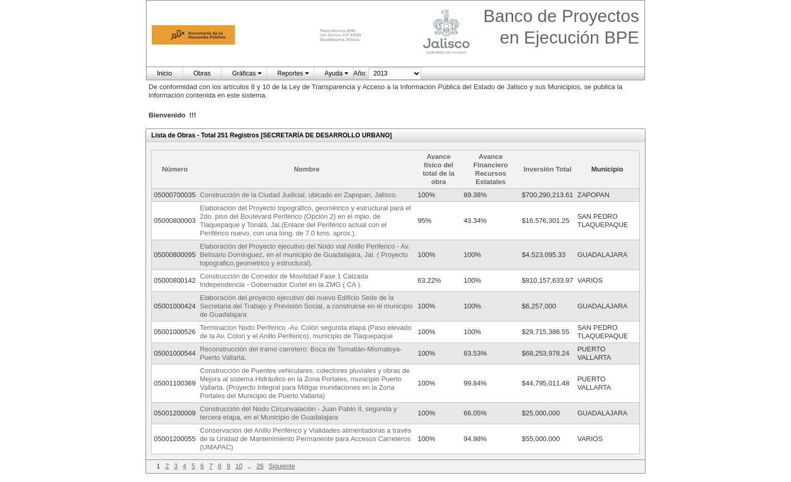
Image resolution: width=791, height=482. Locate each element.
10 (238, 466)
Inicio (164, 73)
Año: (360, 73)
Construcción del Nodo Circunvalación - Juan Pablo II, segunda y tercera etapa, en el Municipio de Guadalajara (298, 413)
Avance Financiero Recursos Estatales (490, 169)
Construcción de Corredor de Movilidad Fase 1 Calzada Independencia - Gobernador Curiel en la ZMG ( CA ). (284, 280)
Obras (202, 73)
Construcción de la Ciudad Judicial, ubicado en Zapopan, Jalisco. (299, 195)
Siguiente (282, 466)
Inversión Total (548, 169)
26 (259, 466)
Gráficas (244, 73)
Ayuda (333, 73)
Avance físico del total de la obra (439, 169)
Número (175, 169)
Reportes (290, 73)
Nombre (306, 169)
